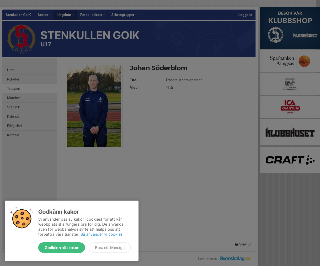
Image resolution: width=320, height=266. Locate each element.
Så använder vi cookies (101, 234)
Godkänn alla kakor (62, 247)
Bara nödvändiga (109, 247)
